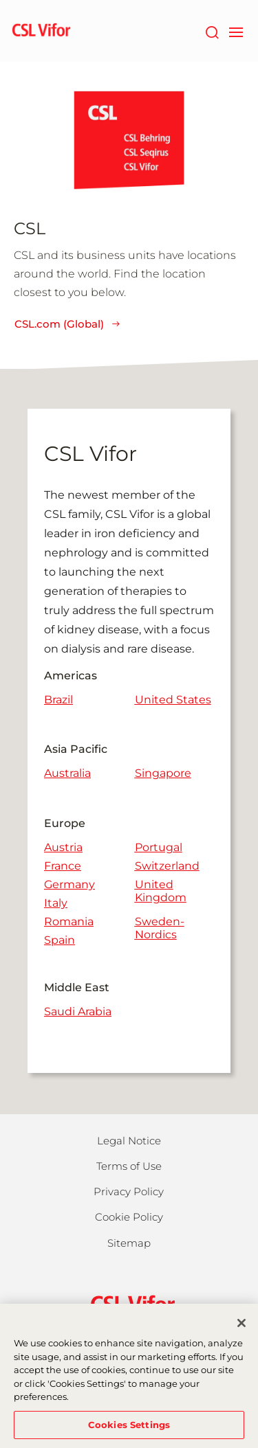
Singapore (163, 773)
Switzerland (167, 865)
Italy (55, 902)
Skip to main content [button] (0, 0)
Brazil (58, 699)
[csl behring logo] (129, 1303)
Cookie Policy (129, 1216)
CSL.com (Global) (67, 323)
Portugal (158, 847)
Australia (67, 773)
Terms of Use (129, 1166)
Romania (69, 921)
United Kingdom (160, 891)
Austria (63, 847)
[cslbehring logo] (41, 31)
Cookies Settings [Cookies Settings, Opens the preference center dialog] (129, 1429)
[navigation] (236, 31)
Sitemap (129, 1242)
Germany (69, 884)
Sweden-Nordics (159, 928)
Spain (59, 940)
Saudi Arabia (77, 1011)
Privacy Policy (129, 1191)
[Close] (241, 1328)
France (62, 865)
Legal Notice (129, 1140)
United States (173, 699)
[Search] (212, 31)
